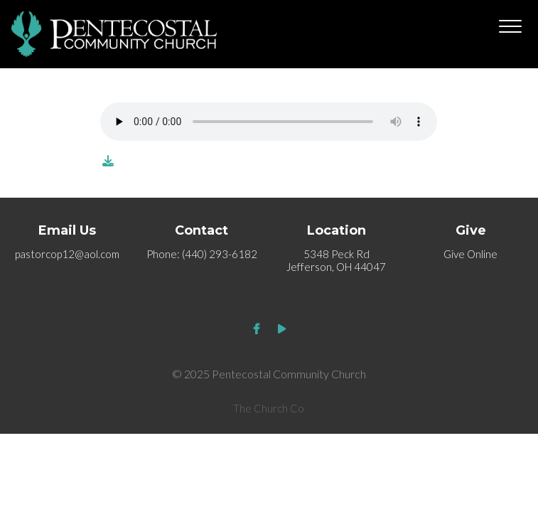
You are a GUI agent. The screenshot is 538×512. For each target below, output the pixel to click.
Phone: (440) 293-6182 (201, 253)
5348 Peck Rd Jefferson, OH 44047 (336, 260)
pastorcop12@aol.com (67, 253)
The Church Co (268, 408)
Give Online (470, 253)
